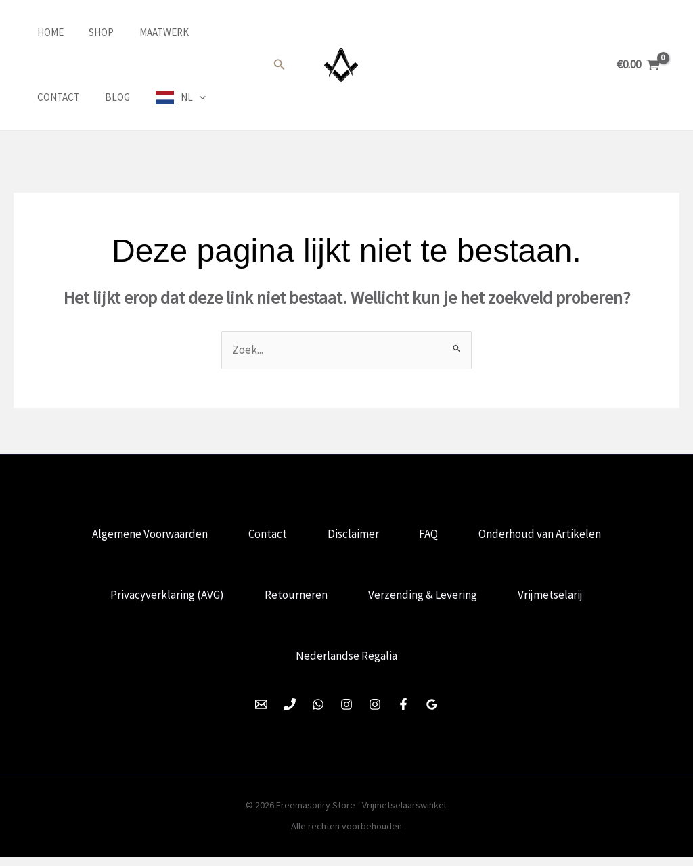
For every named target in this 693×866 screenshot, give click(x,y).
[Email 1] (261, 714)
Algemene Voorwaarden (144, 535)
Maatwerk (144, 32)
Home (40, 32)
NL (109, 97)
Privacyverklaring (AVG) (163, 599)
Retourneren (294, 599)
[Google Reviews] (432, 714)
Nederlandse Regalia (346, 663)
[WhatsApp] (318, 714)
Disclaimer (353, 535)
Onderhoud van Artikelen (546, 535)
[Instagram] (346, 714)
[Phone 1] (290, 714)
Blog (39, 97)
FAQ (431, 535)
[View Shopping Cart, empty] (638, 65)
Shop (86, 32)
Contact (210, 32)
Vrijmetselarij (554, 599)
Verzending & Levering (424, 599)
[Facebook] (403, 714)
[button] (279, 65)
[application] (116, 97)
